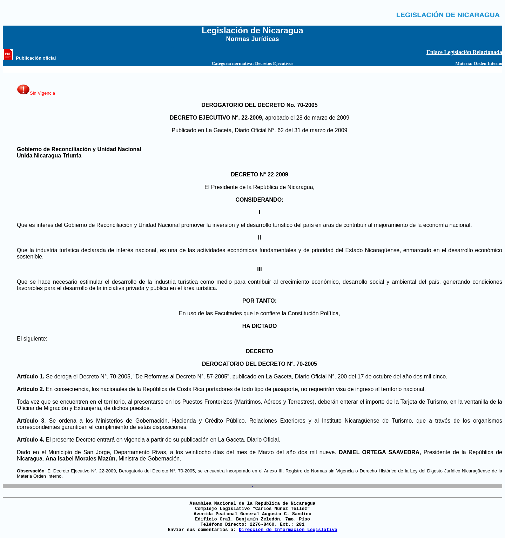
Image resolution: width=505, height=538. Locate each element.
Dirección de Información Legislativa (288, 529)
